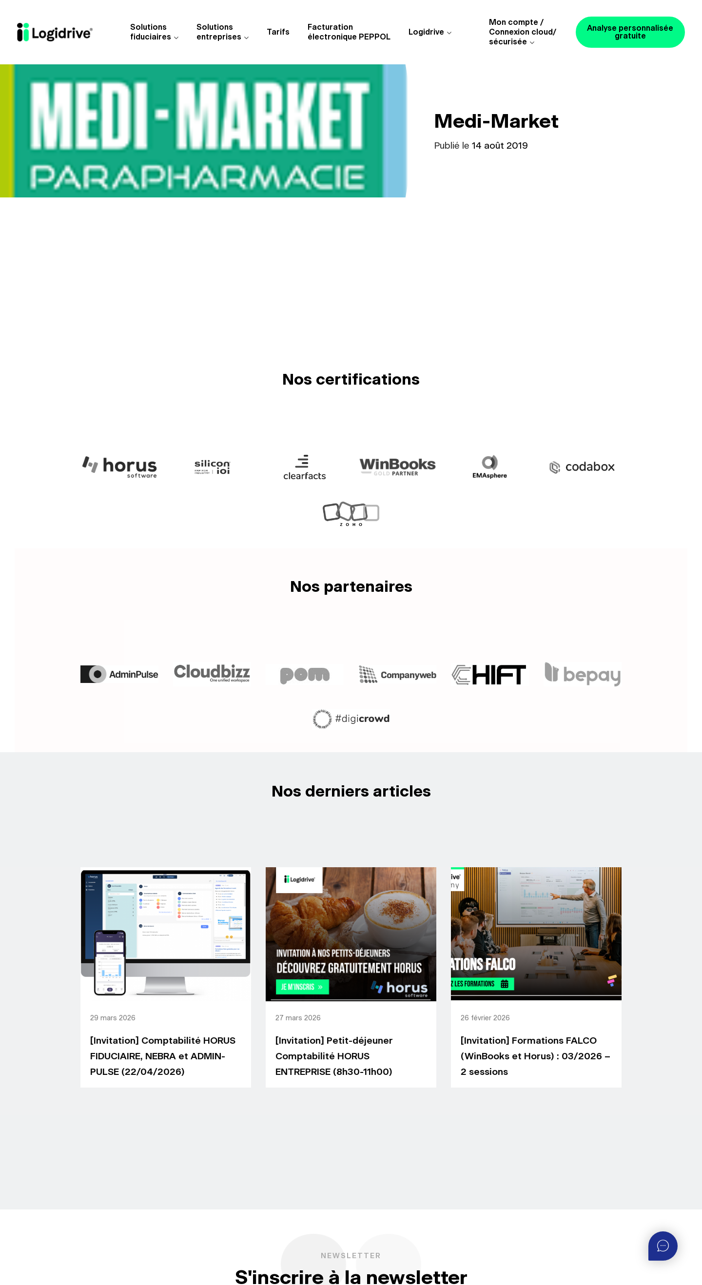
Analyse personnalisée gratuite (630, 32)
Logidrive (426, 32)
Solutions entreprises (218, 32)
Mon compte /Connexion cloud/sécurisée (522, 32)
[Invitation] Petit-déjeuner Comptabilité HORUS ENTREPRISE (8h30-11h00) (334, 1056)
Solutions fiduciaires (150, 32)
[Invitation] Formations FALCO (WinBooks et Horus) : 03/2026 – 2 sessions (535, 1056)
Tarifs (278, 32)
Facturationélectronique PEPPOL (349, 32)
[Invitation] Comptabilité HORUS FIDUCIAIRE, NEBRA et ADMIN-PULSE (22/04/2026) (162, 1056)
